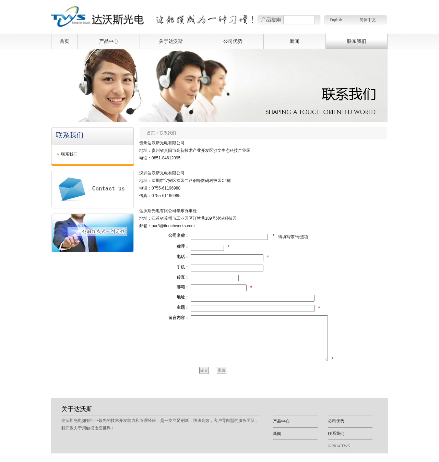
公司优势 (232, 41)
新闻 (294, 41)
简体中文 (367, 19)
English (336, 19)
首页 (64, 41)
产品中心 (108, 41)
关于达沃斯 (171, 41)
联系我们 (356, 41)
